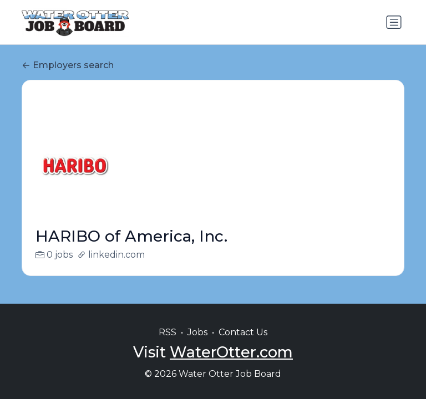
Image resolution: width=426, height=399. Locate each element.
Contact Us (243, 332)
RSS (167, 332)
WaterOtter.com (231, 352)
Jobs (197, 332)
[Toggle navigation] (393, 22)
